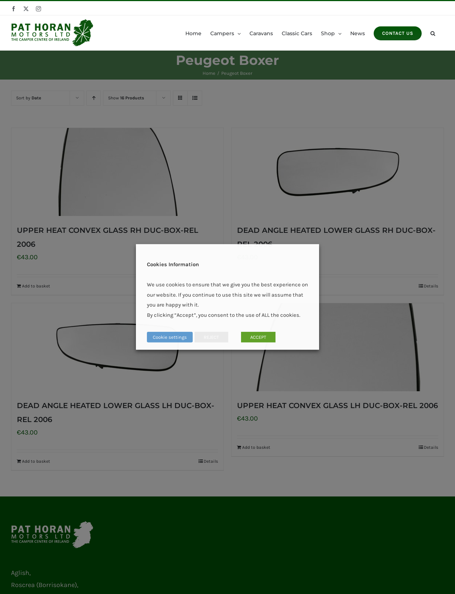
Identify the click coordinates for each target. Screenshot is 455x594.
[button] (432, 32)
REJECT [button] (211, 337)
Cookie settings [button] (170, 337)
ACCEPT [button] (258, 337)
